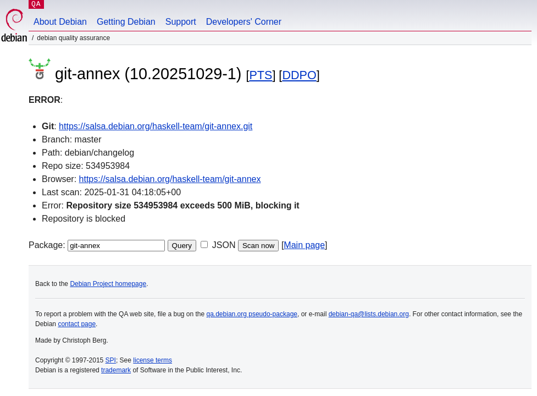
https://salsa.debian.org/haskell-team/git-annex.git (155, 126)
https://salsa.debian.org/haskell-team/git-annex (170, 179)
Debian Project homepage (108, 284)
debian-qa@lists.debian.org (369, 314)
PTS (260, 75)
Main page (304, 245)
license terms (152, 360)
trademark (116, 370)
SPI (111, 360)
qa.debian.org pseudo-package (252, 314)
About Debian (60, 21)
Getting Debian (126, 21)
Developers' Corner (243, 21)
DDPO (299, 75)
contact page (77, 324)
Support (180, 21)
